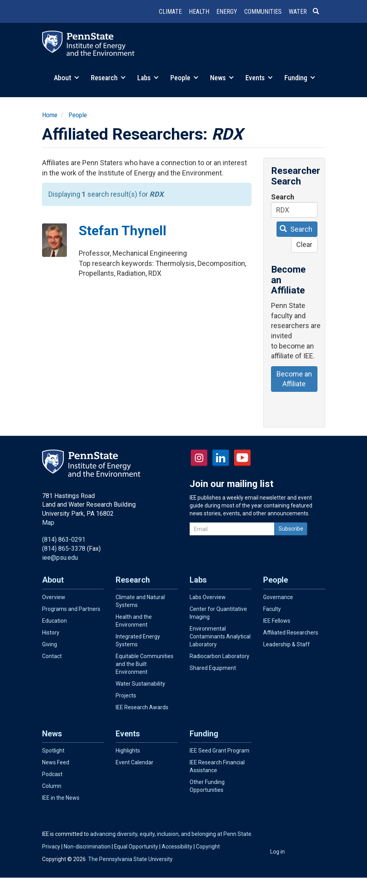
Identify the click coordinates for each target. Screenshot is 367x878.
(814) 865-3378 (63, 548)
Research (108, 78)
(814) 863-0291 (63, 539)
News (222, 78)
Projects (126, 695)
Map (48, 522)
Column (51, 786)
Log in (277, 851)
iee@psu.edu (60, 557)
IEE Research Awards (142, 707)
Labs (148, 78)
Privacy (51, 846)
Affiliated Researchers (290, 632)
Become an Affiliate (294, 379)
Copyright (208, 846)
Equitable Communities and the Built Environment (144, 664)
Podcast (52, 774)
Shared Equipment (213, 668)
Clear (304, 244)
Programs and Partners (71, 609)
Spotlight (53, 750)
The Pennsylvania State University (130, 859)
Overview (53, 597)
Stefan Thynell (122, 230)
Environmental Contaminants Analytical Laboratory (220, 636)
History (50, 632)
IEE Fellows (276, 621)
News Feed (55, 762)
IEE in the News (60, 798)
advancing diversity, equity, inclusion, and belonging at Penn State (170, 834)
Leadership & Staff (286, 644)
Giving (49, 644)
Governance (278, 597)
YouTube (242, 458)
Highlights (128, 750)
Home (49, 115)
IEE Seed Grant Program (219, 750)
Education (54, 621)
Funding (299, 78)
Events (259, 78)
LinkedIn (220, 458)
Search (282, 197)
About (66, 78)
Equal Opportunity (136, 846)
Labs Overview (208, 597)
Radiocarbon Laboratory (219, 656)
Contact (52, 656)
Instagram (199, 458)
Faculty (272, 609)
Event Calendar (134, 762)
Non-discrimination (87, 846)
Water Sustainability (140, 684)
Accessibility (177, 846)
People (184, 78)
